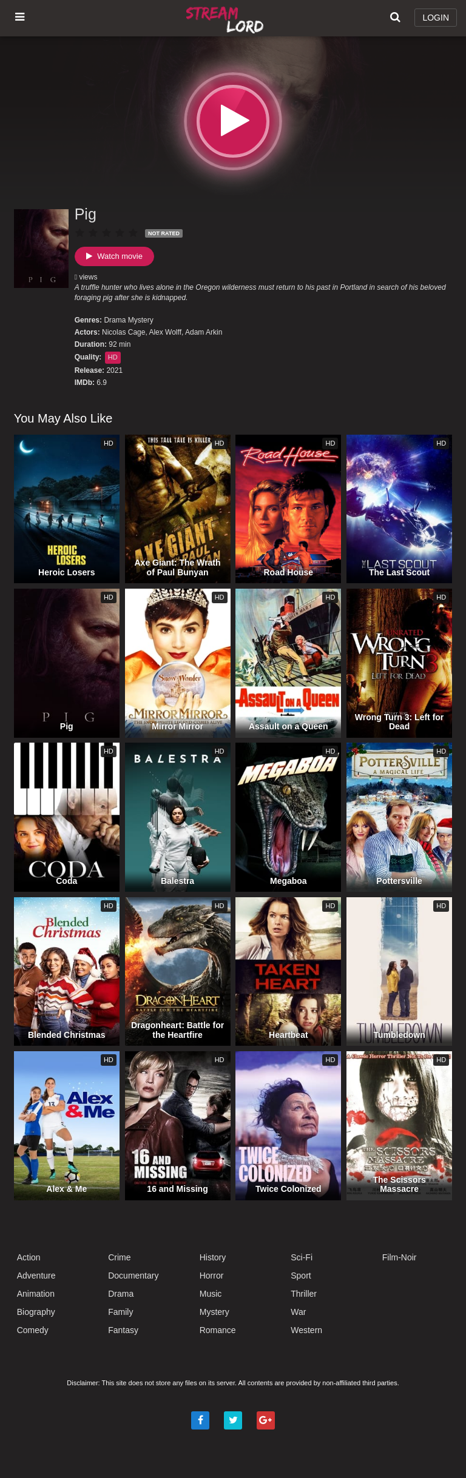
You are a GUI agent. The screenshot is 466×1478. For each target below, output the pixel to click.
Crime (119, 1257)
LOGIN (435, 17)
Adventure (36, 1275)
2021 (114, 370)
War (298, 1312)
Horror (212, 1275)
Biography (36, 1312)
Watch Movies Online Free (226, 18)
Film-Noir (399, 1257)
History (213, 1257)
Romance (218, 1330)
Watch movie (114, 256)
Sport (301, 1275)
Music (211, 1294)
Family (120, 1312)
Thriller (304, 1294)
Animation (36, 1294)
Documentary (133, 1275)
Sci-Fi (301, 1257)
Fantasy (123, 1330)
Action (29, 1257)
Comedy (33, 1330)
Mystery (141, 320)
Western (306, 1330)
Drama (115, 320)
